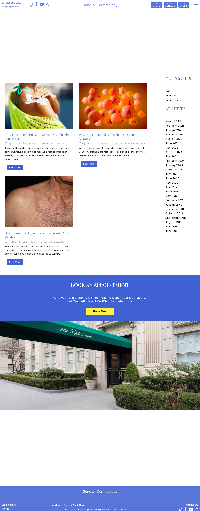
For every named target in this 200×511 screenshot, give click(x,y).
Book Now (100, 311)
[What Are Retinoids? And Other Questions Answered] (113, 106)
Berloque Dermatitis (50, 242)
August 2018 (173, 222)
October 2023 (174, 169)
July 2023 (171, 174)
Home (5, 508)
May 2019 (171, 196)
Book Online (156, 4)
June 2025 (172, 143)
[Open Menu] (194, 5)
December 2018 (175, 209)
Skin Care (31, 143)
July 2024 (172, 156)
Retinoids (125, 143)
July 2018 (171, 226)
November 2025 (176, 134)
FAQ (118, 143)
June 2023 (172, 178)
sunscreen (60, 143)
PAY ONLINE (183, 4)
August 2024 (173, 152)
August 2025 (173, 139)
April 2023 (172, 187)
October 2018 (174, 213)
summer (50, 143)
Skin (133, 143)
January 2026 (174, 130)
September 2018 (176, 218)
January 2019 (173, 204)
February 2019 (174, 200)
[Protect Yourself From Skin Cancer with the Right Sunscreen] (39, 106)
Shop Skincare (170, 4)
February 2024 (175, 161)
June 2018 (172, 231)
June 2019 (172, 191)
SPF (43, 143)
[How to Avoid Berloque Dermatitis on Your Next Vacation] (39, 201)
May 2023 (171, 182)
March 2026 (173, 121)
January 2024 (174, 165)
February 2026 (175, 125)
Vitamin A (140, 143)
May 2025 (172, 147)
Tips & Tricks (173, 100)
